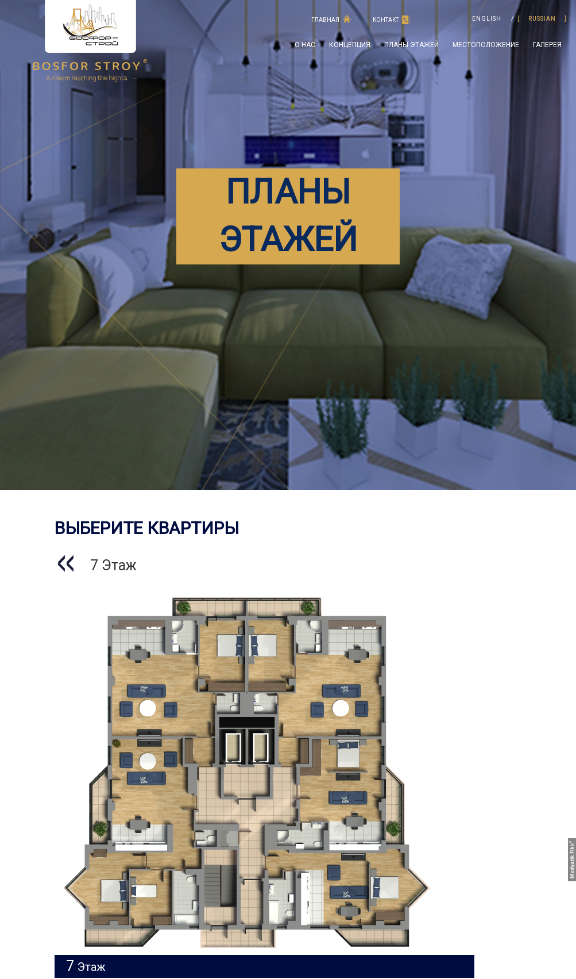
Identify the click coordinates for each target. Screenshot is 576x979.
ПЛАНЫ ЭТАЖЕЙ (411, 45)
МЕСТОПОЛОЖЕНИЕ (486, 45)
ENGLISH (486, 19)
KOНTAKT (386, 20)
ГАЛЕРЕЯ (547, 45)
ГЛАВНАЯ (325, 20)
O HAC (305, 45)
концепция (349, 45)
